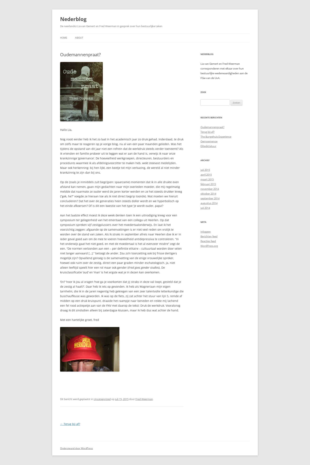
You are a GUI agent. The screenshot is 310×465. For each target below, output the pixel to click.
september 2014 (209, 198)
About (79, 37)
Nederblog (73, 19)
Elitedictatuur (208, 146)
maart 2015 (207, 179)
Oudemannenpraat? (212, 127)
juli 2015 (205, 170)
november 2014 (209, 189)
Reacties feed (208, 241)
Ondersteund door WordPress (76, 448)
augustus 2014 (208, 203)
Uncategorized (102, 399)
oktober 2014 (208, 193)
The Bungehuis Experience (215, 136)
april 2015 (206, 174)
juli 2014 (205, 208)
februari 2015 (208, 184)
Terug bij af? (70, 424)
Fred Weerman (144, 399)
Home (63, 37)
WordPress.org (209, 246)
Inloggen (205, 231)
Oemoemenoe (208, 141)
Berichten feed (208, 236)
